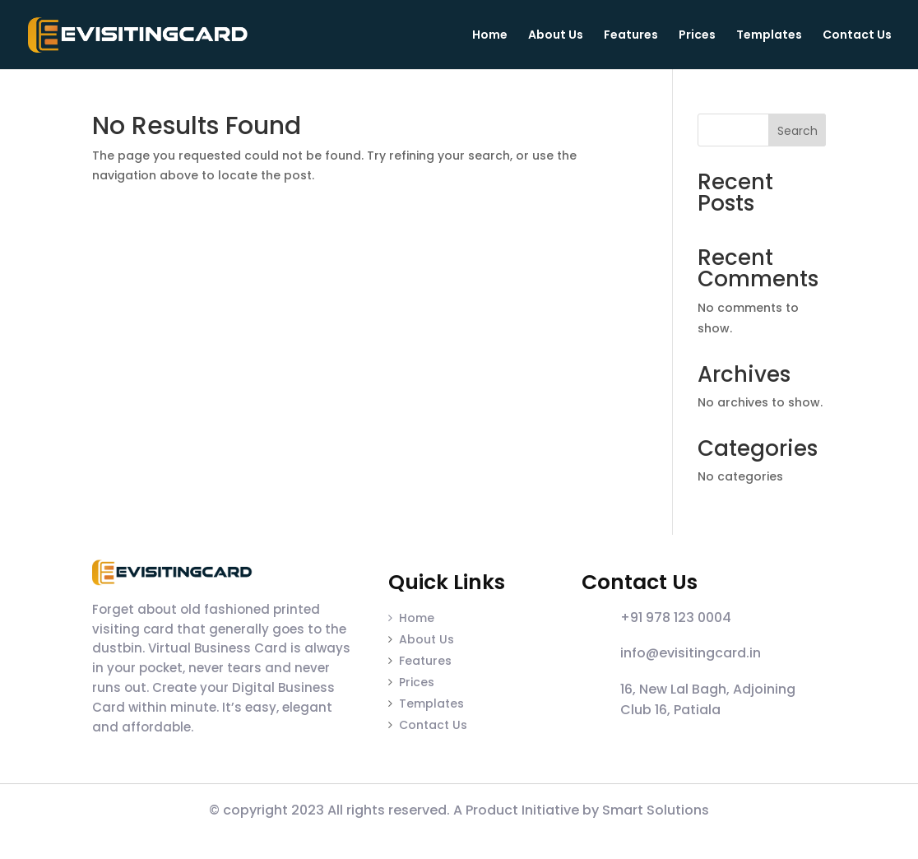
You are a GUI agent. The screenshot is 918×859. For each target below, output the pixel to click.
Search (797, 131)
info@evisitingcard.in (690, 652)
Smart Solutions (655, 810)
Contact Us (857, 36)
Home (490, 36)
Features (631, 36)
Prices (697, 36)
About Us (555, 36)
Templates (769, 36)
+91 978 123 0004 (675, 617)
